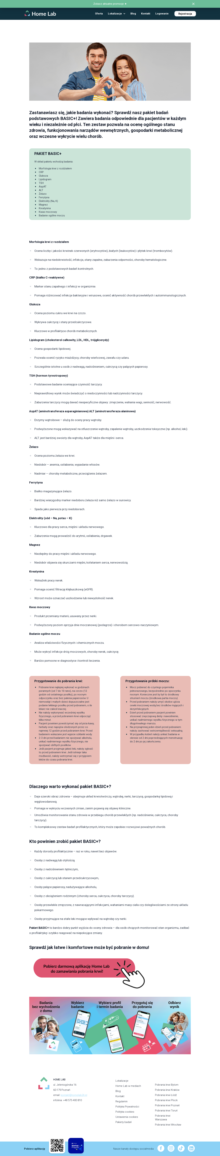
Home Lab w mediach (128, 1085)
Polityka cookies (125, 1111)
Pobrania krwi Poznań (167, 1105)
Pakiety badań (124, 1122)
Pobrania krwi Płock (166, 1100)
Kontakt (120, 1096)
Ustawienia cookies (127, 1116)
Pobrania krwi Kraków (167, 1089)
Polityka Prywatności (127, 1106)
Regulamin (122, 1101)
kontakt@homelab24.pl (74, 1095)
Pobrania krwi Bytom (166, 1084)
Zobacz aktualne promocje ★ (110, 3)
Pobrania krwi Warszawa (162, 1117)
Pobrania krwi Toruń (166, 1110)
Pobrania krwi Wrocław (168, 1124)
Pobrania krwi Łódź (166, 1095)
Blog (118, 1091)
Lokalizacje (122, 1080)
